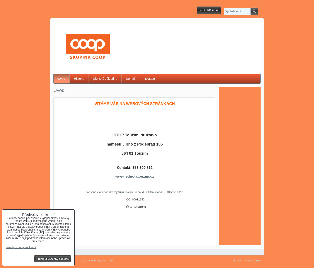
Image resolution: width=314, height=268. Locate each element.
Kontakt (131, 78)
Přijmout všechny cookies (52, 259)
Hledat (254, 11)
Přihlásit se (211, 10)
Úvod (61, 78)
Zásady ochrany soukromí (97, 260)
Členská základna (105, 78)
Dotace (150, 78)
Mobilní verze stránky (247, 260)
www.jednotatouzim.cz (134, 176)
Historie (79, 78)
